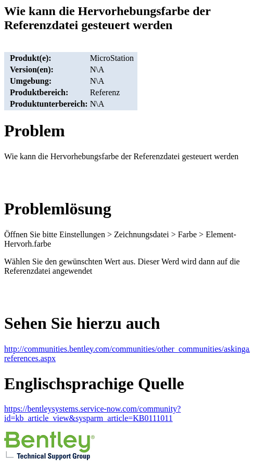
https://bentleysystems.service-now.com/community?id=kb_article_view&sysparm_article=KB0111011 (92, 413)
